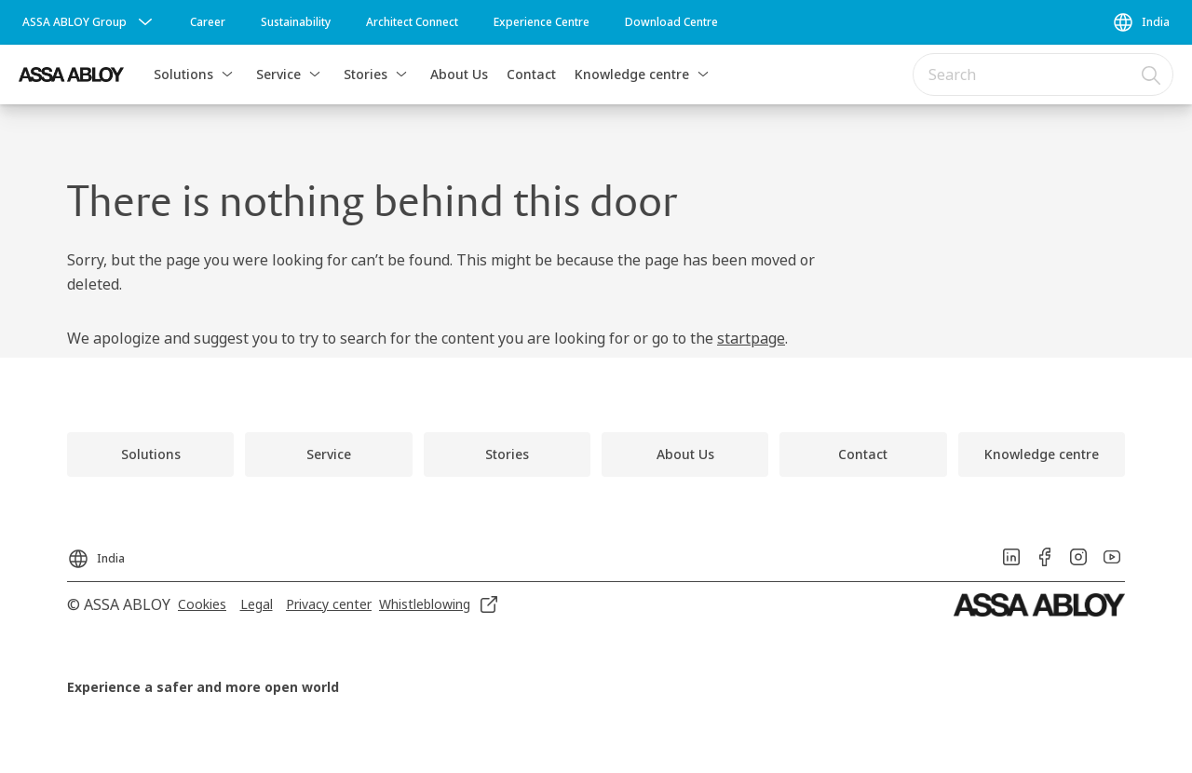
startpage (751, 338)
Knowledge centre (632, 74)
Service (278, 74)
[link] (207, 22)
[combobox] (1043, 74)
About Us (459, 74)
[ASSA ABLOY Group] (89, 22)
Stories (365, 74)
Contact (531, 74)
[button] (227, 74)
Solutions (183, 74)
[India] (1141, 22)
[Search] (1152, 74)
